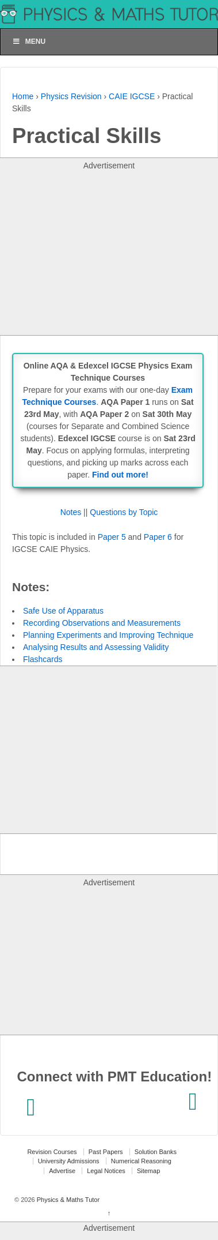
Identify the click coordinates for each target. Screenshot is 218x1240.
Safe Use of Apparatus (63, 610)
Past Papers (106, 1151)
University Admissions (69, 1161)
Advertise (62, 1170)
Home (22, 96)
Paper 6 (158, 537)
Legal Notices (106, 1170)
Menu (28, 41)
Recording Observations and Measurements (102, 622)
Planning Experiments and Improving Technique (108, 635)
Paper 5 (112, 537)
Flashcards (42, 659)
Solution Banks (156, 1151)
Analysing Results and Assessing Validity (96, 647)
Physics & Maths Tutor (67, 1199)
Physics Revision (71, 96)
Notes (71, 512)
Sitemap (148, 1170)
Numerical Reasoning (141, 1161)
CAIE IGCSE (132, 96)
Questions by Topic (124, 512)
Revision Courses (52, 1151)
